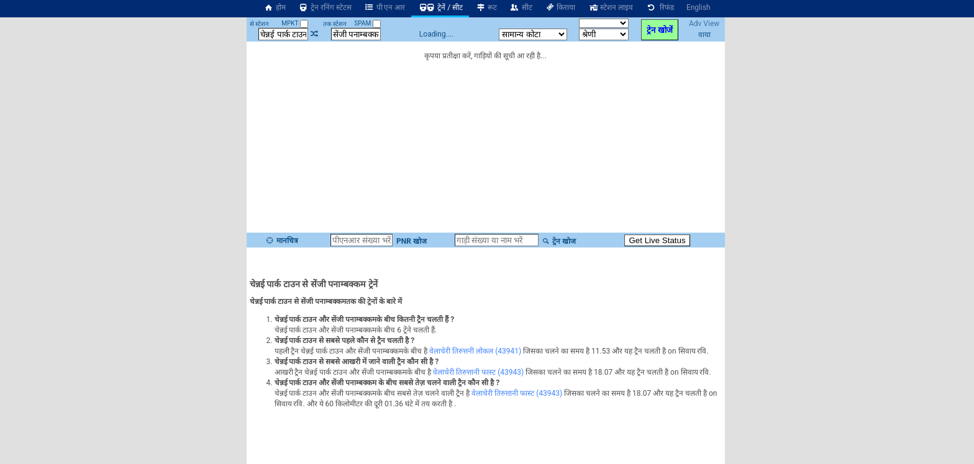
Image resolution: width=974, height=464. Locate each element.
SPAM (367, 23)
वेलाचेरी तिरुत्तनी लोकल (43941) (475, 351)
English (698, 7)
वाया (704, 34)
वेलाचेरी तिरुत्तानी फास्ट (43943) (478, 372)
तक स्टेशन (335, 23)
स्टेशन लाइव (610, 7)
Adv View (704, 23)
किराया (560, 7)
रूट (486, 7)
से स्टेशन (259, 23)
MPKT (294, 23)
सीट (520, 7)
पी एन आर (385, 7)
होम (274, 7)
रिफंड (659, 7)
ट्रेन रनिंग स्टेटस (325, 7)
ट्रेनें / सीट (440, 7)
